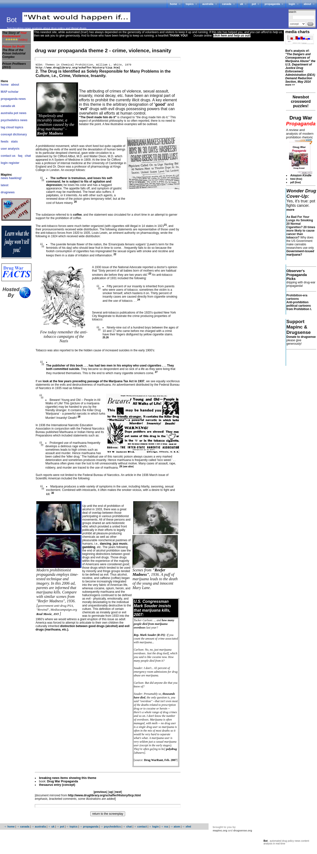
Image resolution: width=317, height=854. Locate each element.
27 (156, 373)
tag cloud (7, 127)
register (14, 163)
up (111, 793)
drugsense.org (242, 831)
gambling (88, 548)
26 (107, 339)
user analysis (10, 148)
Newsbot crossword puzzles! (301, 101)
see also (128, 468)
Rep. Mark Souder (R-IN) (149, 636)
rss (166, 828)
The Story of (14, 34)
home (173, 3)
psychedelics (112, 828)
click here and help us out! (231, 35)
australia (207, 3)
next (118, 793)
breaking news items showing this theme (67, 779)
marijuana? (300, 253)
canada (226, 3)
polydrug (171, 750)
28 (79, 418)
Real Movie (44, 615)
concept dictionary (14, 134)
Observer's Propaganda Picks (296, 275)
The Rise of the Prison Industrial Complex (14, 53)
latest (4, 185)
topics (190, 3)
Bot (12, 20)
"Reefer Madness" (148, 573)
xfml (188, 828)
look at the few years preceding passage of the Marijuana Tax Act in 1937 (94, 382)
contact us (8, 156)
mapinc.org (220, 831)
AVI (56, 615)
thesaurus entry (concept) (57, 786)
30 (52, 494)
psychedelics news (14, 120)
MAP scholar (9, 91)
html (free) (296, 179)
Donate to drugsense (301, 337)
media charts (297, 32)
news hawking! (11, 178)
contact (142, 828)
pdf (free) (295, 182)
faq (20, 156)
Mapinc (6, 174)
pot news (20, 113)
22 (115, 255)
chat (28, 156)
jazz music (120, 545)
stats (14, 141)
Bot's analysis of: (300, 66)
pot (254, 3)
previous (100, 793)
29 (120, 468)
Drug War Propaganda (62, 783)
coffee (77, 216)
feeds (4, 141)
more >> (290, 84)
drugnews (8, 192)
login (292, 3)
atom (177, 828)
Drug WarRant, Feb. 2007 (160, 761)
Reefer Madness (50, 135)
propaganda (272, 3)
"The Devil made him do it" (98, 118)
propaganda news (13, 99)
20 (75, 203)
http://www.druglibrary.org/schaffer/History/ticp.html (78, 69)
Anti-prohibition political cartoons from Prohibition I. (299, 306)
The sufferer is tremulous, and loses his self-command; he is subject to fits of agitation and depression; (79, 183)
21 (165, 226)
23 (149, 275)
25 (104, 339)
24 (138, 301)
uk (241, 3)
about (307, 3)
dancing (105, 545)
